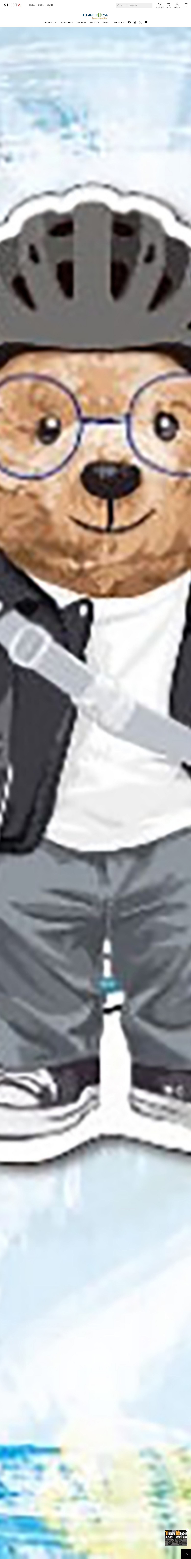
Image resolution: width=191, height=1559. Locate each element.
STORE (41, 5)
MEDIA (32, 5)
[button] (186, 1554)
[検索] (118, 5)
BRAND (50, 5)
